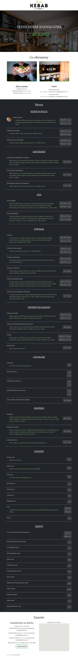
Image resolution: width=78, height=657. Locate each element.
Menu (34, 34)
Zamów (44, 34)
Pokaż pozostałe (21, 646)
